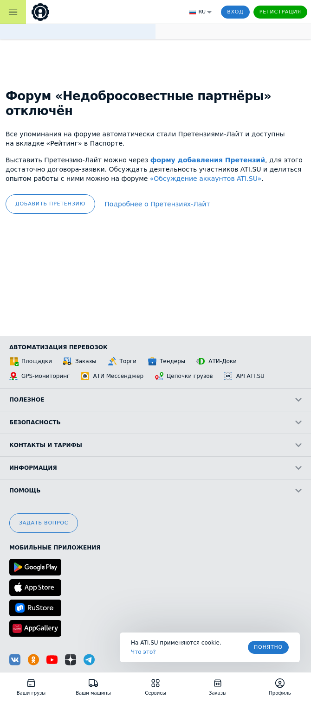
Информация (155, 468)
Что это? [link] (143, 652)
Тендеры (166, 361)
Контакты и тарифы (155, 445)
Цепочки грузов (184, 376)
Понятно (268, 647)
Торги (122, 361)
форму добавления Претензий (207, 160)
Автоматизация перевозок (58, 347)
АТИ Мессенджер (112, 376)
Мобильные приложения (55, 547)
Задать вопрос (43, 523)
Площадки (30, 361)
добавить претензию (50, 204)
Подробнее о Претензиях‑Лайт (157, 204)
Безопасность (155, 422)
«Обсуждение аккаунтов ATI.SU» (206, 178)
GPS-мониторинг (39, 376)
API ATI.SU (244, 376)
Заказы (80, 361)
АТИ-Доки (216, 361)
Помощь (155, 490)
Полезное (155, 399)
